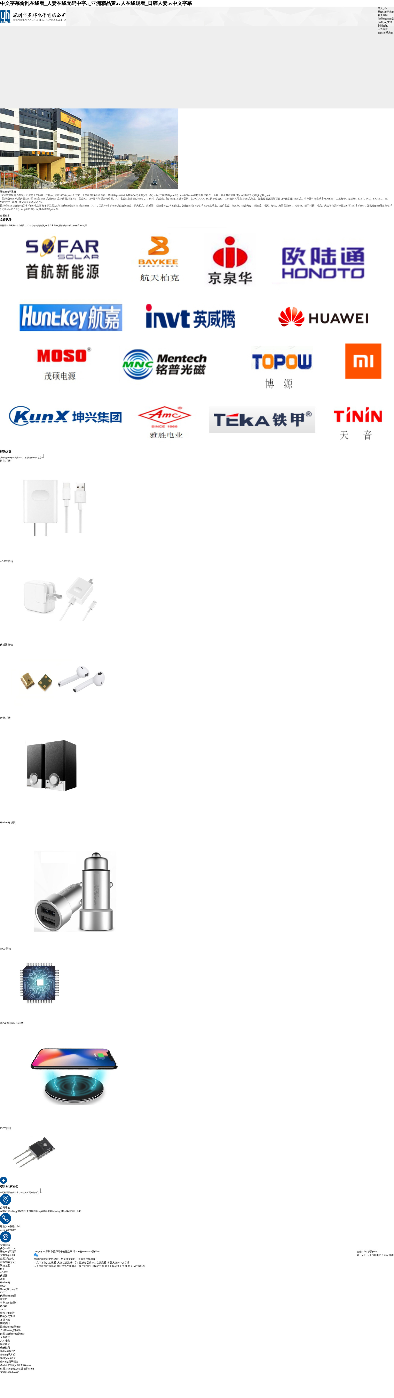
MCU (3, 1285)
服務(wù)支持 (385, 22)
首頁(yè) (382, 8)
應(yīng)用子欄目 (9, 1361)
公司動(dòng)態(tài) (10, 1330)
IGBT (3, 1292)
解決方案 (383, 15)
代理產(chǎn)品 (386, 18)
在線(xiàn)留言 (8, 1358)
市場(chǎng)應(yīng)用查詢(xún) (17, 1368)
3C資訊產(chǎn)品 (9, 1372)
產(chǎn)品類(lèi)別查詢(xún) (15, 1365)
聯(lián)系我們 (385, 32)
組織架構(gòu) (7, 1262)
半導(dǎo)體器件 (9, 1302)
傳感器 (3, 1275)
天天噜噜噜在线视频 (45, 1266)
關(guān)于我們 (386, 11)
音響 (2, 1279)
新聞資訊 (383, 25)
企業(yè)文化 (7, 1258)
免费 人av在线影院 (135, 1266)
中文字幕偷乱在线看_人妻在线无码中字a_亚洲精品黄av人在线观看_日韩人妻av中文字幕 (96, 3)
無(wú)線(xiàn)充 (9, 1289)
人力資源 (383, 29)
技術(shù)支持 (7, 1316)
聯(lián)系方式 (7, 1354)
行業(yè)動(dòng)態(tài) (12, 1333)
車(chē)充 (5, 1282)
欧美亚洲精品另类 (94, 1266)
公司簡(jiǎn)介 (7, 1255)
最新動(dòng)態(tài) (10, 1326)
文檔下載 (5, 1319)
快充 (2, 1269)
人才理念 (5, 1340)
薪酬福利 (5, 1347)
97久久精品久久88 (114, 1266)
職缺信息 (5, 1344)
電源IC (3, 1299)
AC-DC (4, 1272)
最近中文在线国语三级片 (70, 1266)
